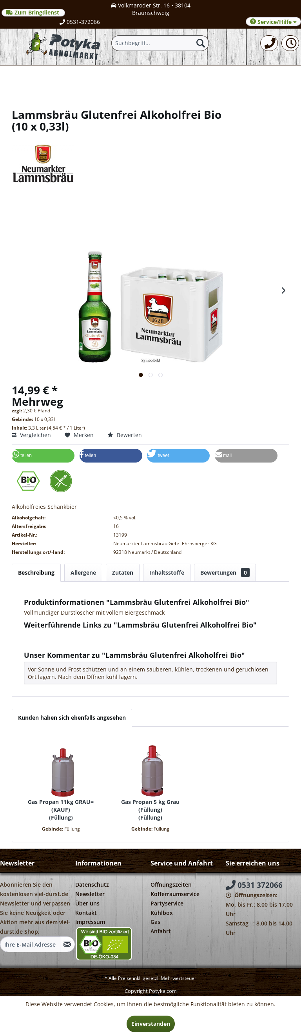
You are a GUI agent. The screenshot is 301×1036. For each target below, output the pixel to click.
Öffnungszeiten (171, 884)
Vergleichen (31, 435)
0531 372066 (254, 885)
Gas (155, 921)
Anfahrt (160, 931)
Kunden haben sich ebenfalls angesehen (72, 717)
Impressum (90, 921)
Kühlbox (161, 912)
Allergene (83, 572)
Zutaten (122, 572)
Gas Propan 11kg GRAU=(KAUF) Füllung (61, 809)
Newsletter (90, 894)
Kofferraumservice (174, 894)
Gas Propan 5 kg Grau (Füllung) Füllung (150, 809)
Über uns (87, 903)
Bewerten (124, 435)
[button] (43, 456)
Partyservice (166, 903)
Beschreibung (36, 572)
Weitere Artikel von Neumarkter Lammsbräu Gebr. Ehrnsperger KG (115, 642)
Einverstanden (150, 1023)
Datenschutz (92, 884)
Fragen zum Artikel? (53, 635)
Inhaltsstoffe (166, 572)
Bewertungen (225, 572)
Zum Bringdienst (33, 12)
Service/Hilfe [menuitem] (273, 21)
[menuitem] (269, 43)
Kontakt (86, 912)
